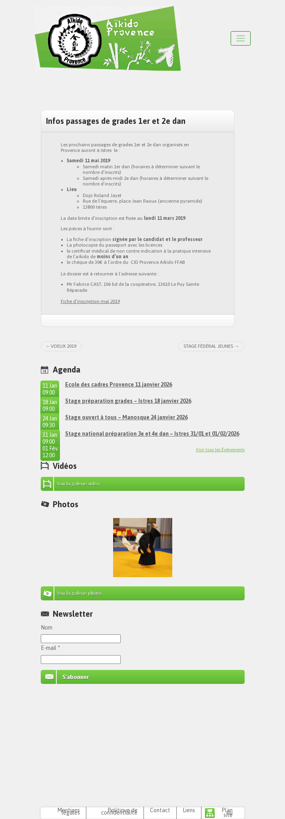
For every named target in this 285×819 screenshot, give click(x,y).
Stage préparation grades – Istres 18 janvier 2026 (128, 401)
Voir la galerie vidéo (78, 483)
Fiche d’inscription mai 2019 (90, 301)
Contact (160, 810)
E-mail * (50, 648)
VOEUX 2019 (63, 346)
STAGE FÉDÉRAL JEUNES (208, 346)
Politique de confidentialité (119, 811)
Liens (189, 810)
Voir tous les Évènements (220, 449)
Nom (46, 627)
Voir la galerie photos (79, 593)
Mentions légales (68, 811)
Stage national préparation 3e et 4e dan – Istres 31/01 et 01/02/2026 (152, 433)
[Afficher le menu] (240, 38)
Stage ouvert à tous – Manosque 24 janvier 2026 (126, 417)
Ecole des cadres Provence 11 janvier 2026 (118, 384)
